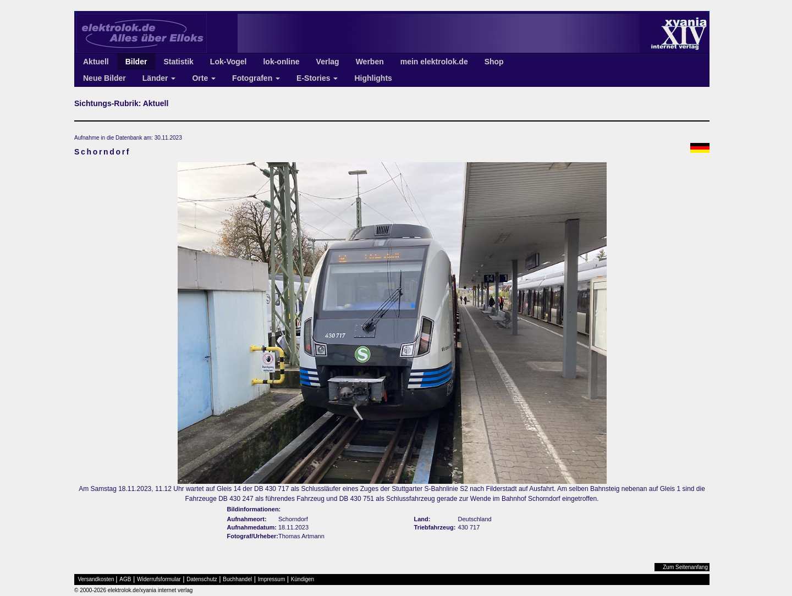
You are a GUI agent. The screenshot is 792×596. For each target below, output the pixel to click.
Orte (204, 78)
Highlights (373, 78)
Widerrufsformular (158, 579)
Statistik (178, 61)
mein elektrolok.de (434, 61)
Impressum (271, 579)
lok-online (281, 61)
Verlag (327, 61)
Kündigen (302, 579)
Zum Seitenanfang (685, 567)
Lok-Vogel (228, 61)
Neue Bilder (104, 78)
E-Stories (317, 78)
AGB (125, 579)
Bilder (136, 61)
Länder (159, 78)
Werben (370, 61)
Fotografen (256, 78)
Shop (494, 61)
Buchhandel (237, 579)
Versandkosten (96, 579)
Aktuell (96, 61)
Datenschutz (201, 579)
